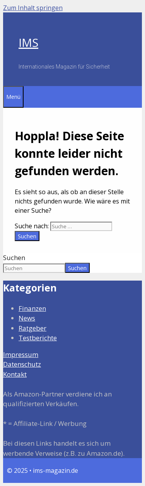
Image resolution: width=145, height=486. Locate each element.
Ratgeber (32, 328)
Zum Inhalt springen (33, 7)
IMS (28, 42)
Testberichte (38, 337)
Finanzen (32, 308)
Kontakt (15, 374)
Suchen (14, 257)
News (27, 318)
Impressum (20, 354)
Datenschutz (22, 364)
